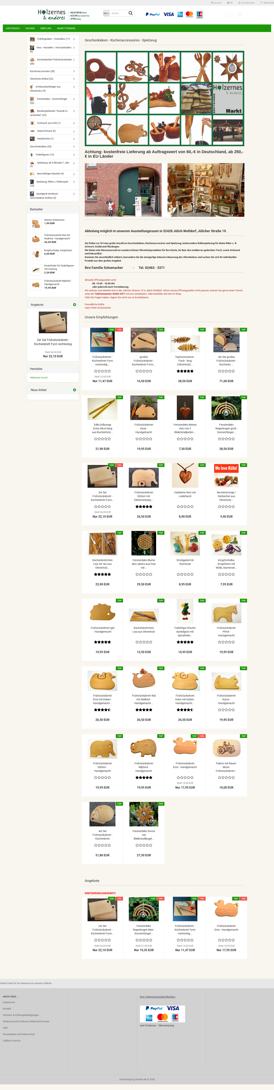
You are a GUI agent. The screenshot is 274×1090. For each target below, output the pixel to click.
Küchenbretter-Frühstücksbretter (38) (51, 67)
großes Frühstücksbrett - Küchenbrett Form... (144, 366)
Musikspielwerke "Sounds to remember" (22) (48, 118)
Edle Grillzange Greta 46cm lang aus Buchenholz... (102, 434)
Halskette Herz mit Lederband (185, 500)
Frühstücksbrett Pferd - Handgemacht (226, 637)
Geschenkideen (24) (41, 152)
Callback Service (12, 1046)
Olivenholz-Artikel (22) (41, 84)
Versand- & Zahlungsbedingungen (21, 1020)
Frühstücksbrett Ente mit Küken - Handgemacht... (102, 705)
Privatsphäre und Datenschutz (19, 1039)
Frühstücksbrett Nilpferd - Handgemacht (143, 772)
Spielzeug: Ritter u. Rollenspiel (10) (49, 189)
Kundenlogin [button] (246, 3)
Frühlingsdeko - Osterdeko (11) (50, 45)
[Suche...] (106, 13)
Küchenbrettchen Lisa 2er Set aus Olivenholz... (102, 569)
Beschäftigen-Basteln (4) (47, 179)
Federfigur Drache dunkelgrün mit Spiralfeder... (185, 637)
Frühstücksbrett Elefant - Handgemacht (102, 772)
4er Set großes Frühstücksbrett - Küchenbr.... (226, 366)
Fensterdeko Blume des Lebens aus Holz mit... (144, 569)
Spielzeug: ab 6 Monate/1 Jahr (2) (49, 170)
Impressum (9, 1007)
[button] (230, 3)
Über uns (45, 28)
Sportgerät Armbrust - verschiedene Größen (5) (44, 201)
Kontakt (7, 1014)
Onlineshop (125, 1085)
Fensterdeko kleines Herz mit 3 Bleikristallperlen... (185, 434)
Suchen (30, 28)
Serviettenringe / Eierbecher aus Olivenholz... (226, 502)
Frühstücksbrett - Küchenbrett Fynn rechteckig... (102, 366)
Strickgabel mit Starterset (185, 567)
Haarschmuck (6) (43, 136)
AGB (5, 1033)
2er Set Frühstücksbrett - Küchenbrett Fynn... (102, 502)
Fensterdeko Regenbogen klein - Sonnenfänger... (144, 935)
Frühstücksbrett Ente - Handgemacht (185, 770)
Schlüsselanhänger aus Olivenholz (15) (45, 94)
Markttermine (66, 28)
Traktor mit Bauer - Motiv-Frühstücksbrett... (226, 772)
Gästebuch (13, 28)
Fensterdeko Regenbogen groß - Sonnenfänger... (226, 434)
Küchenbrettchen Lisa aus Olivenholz (144, 635)
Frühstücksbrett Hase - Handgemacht (143, 434)
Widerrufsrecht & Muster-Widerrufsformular (26, 1027)
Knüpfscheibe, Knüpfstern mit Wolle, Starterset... (226, 569)
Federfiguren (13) (42, 160)
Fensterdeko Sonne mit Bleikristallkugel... (144, 840)
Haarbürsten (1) (42, 144)
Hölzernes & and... (39, 383)
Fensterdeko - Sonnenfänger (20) (48, 106)
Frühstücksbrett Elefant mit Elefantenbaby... (143, 502)
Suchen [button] (216, 3)
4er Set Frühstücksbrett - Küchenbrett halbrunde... (102, 840)
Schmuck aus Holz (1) (45, 129)
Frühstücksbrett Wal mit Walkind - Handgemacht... (144, 705)
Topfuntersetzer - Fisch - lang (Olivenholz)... (185, 366)
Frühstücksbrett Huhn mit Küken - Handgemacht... (185, 705)
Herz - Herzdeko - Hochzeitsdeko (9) (51, 55)
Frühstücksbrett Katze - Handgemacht (226, 705)
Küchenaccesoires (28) (42, 76)
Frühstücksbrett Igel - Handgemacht (102, 635)
